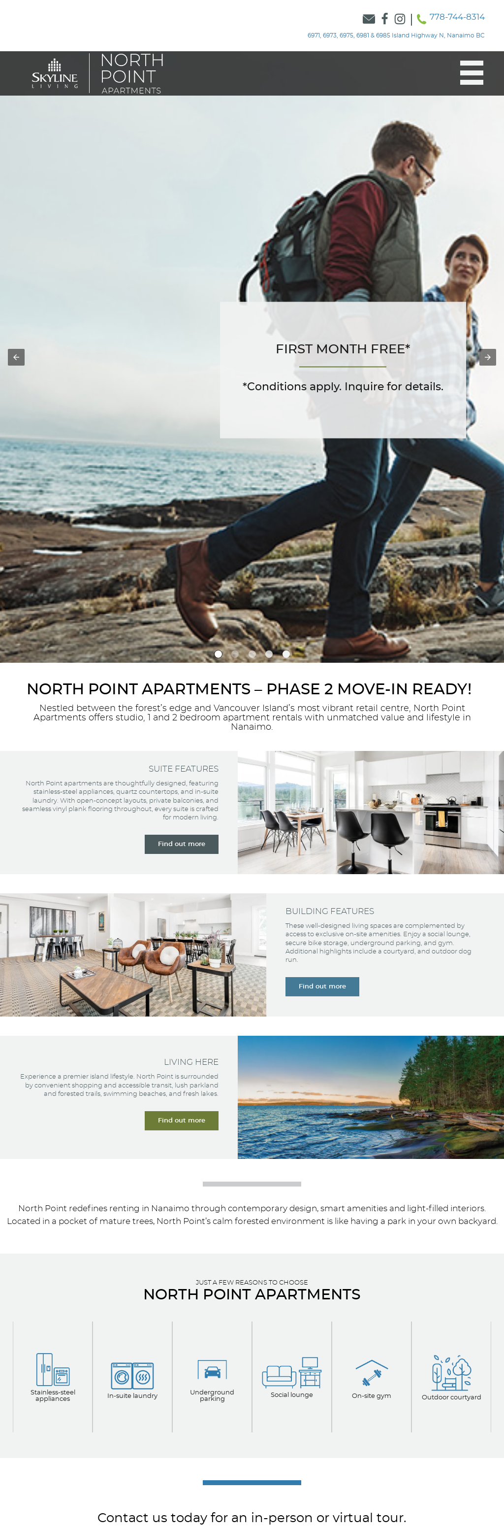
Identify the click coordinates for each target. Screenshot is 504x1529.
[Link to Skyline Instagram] (400, 20)
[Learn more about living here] (182, 1120)
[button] (466, 73)
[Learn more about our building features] (322, 986)
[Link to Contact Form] (369, 20)
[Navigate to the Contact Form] (343, 370)
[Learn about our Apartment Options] (372, 1377)
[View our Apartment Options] (132, 1377)
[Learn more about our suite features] (182, 844)
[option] (218, 654)
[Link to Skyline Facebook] (385, 20)
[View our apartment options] (53, 1376)
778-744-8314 (457, 17)
